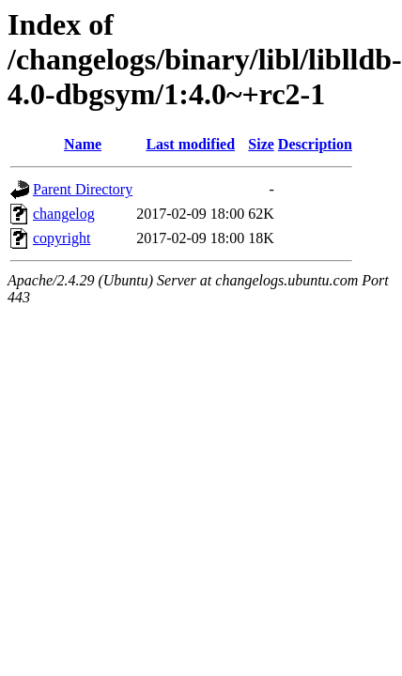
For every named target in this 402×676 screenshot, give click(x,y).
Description (315, 144)
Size (261, 144)
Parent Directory (82, 189)
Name (82, 144)
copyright (61, 238)
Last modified (190, 144)
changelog (64, 214)
